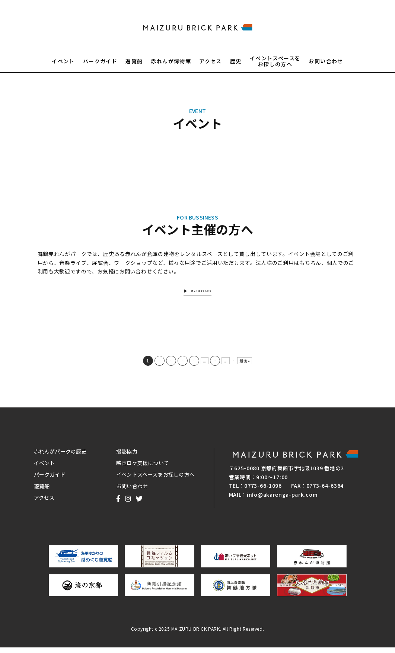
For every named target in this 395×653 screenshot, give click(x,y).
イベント (63, 65)
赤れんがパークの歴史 (60, 457)
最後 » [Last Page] (248, 366)
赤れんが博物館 (171, 65)
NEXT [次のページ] (233, 366)
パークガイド (100, 65)
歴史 (236, 65)
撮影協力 (126, 457)
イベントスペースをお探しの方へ (275, 65)
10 (211, 365)
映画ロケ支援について (142, 468)
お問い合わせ (326, 65)
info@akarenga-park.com (282, 499)
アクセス (210, 65)
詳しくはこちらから (202, 293)
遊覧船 (134, 65)
